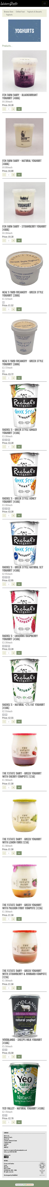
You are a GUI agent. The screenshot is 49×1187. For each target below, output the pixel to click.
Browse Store (8, 11)
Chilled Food (20, 11)
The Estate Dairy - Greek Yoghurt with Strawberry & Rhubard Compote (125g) (24, 974)
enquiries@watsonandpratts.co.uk (18, 1150)
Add (19, 109)
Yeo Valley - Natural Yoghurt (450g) (23, 1108)
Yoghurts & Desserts (34, 11)
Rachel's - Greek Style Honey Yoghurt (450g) (19, 500)
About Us (6, 1167)
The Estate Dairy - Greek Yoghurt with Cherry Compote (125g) (22, 775)
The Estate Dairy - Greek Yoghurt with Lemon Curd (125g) (22, 841)
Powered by (24, 1184)
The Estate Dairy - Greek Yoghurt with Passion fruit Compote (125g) (22, 906)
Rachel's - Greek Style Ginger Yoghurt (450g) (19, 431)
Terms (5, 1165)
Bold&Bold (14, 1175)
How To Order (7, 1168)
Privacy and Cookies (9, 1163)
